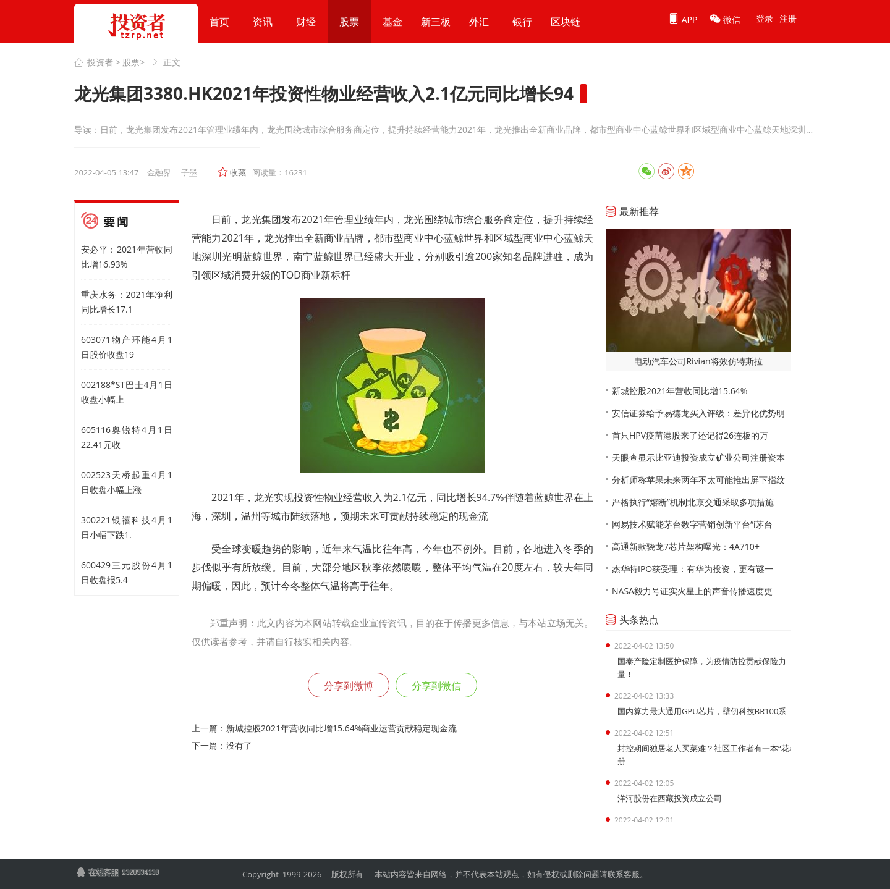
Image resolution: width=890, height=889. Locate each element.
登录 (764, 18)
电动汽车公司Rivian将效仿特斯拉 (698, 361)
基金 (392, 21)
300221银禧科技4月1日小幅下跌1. (126, 527)
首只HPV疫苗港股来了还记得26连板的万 (690, 435)
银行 (522, 21)
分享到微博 (348, 686)
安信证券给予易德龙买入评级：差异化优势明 (698, 413)
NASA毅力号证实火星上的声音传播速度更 (692, 591)
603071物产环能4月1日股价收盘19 (126, 347)
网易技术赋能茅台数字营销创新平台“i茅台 (692, 524)
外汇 (479, 21)
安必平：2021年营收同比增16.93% (126, 256)
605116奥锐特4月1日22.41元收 (126, 437)
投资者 (100, 62)
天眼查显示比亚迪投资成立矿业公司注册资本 (698, 457)
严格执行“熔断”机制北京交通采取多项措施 (693, 502)
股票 (349, 21)
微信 (725, 19)
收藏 (238, 172)
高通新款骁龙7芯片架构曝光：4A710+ (686, 546)
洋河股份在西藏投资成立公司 (669, 798)
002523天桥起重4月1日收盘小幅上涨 (126, 482)
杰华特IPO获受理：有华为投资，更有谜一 (692, 569)
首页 (219, 21)
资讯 (263, 21)
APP (682, 19)
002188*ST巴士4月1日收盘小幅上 (126, 392)
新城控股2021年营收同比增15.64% (679, 391)
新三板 (436, 21)
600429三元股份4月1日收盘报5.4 (126, 572)
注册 (788, 18)
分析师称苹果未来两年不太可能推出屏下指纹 (698, 480)
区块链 (565, 21)
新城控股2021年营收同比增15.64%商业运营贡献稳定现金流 (341, 728)
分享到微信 (436, 686)
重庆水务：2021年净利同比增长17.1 (126, 302)
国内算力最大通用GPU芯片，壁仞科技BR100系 (701, 711)
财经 (306, 21)
